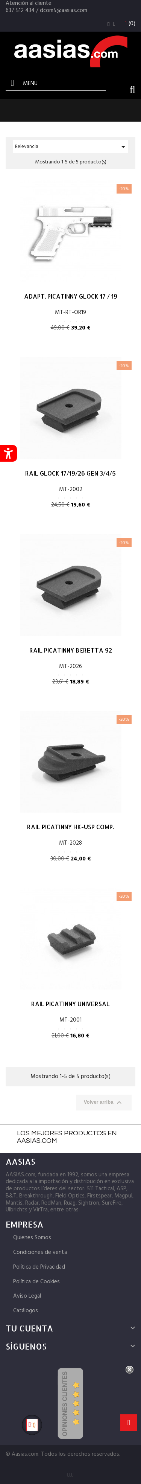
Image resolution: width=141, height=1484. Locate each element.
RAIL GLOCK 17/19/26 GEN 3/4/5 (70, 473)
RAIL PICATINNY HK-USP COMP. (70, 827)
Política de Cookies (36, 1281)
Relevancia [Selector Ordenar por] (71, 146)
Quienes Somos (32, 1237)
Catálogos (25, 1310)
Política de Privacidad (39, 1267)
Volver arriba (104, 1102)
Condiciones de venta (40, 1252)
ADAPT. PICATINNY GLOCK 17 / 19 (70, 296)
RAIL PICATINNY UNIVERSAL (70, 1004)
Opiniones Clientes (65, 1403)
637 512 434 (20, 10)
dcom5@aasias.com (63, 10)
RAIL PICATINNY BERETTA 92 (70, 650)
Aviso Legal (27, 1296)
